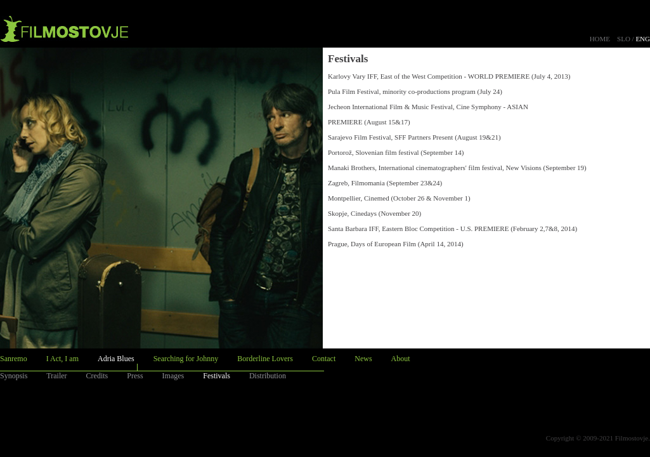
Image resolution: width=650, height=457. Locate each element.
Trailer (56, 375)
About (400, 358)
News (363, 358)
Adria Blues (116, 358)
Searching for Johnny (186, 358)
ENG (642, 39)
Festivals (216, 375)
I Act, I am (62, 358)
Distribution (267, 375)
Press (135, 375)
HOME (600, 39)
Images (173, 375)
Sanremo (13, 358)
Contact (323, 358)
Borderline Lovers (265, 358)
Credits (97, 375)
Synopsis (13, 375)
